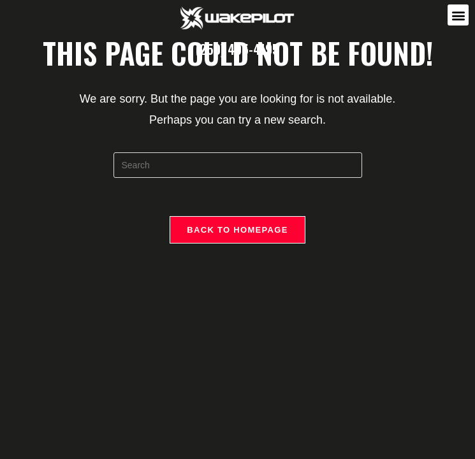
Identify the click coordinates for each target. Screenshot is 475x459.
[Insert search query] (237, 165)
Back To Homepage (237, 230)
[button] (458, 15)
